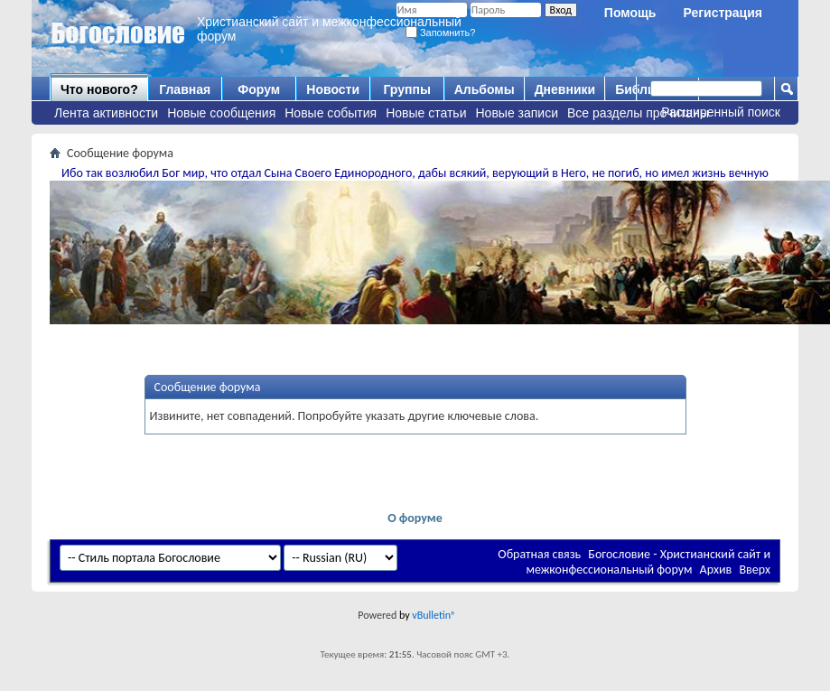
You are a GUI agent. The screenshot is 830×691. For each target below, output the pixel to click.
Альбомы (484, 89)
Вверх (754, 569)
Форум (259, 89)
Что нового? (99, 89)
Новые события (330, 113)
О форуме (415, 518)
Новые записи (517, 113)
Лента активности (106, 113)
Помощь (630, 12)
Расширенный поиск (720, 112)
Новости (332, 89)
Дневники (565, 89)
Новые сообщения (221, 113)
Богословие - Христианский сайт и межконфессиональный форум (648, 561)
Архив (716, 569)
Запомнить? (441, 32)
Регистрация (722, 12)
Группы (406, 89)
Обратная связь (539, 554)
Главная (184, 89)
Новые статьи (426, 113)
